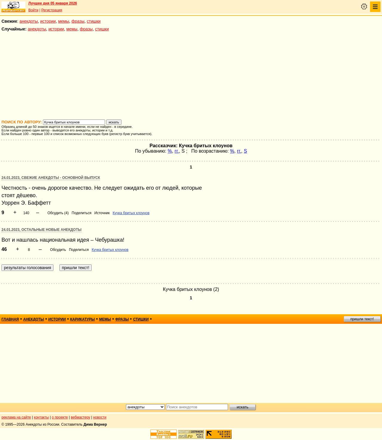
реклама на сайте (16, 417)
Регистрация (51, 10)
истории (48, 21)
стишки (94, 21)
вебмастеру (80, 417)
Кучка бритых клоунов (131, 213)
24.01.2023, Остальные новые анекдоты (41, 230)
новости (99, 417)
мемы (63, 21)
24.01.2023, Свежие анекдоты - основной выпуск (50, 178)
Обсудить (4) (58, 213)
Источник (102, 213)
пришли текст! (362, 319)
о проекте (60, 417)
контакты (41, 417)
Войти (33, 10)
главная (10, 319)
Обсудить (58, 250)
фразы (78, 21)
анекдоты (28, 21)
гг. (177, 151)
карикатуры (82, 319)
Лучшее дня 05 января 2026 (52, 3)
